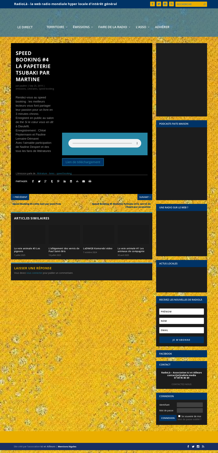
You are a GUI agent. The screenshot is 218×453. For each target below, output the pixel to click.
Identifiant (164, 407)
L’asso (141, 30)
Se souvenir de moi (191, 419)
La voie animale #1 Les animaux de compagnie (131, 253)
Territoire (55, 30)
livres (51, 176)
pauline (23, 88)
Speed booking (46, 91)
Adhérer (162, 30)
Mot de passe (166, 413)
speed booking (64, 176)
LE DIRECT (25, 30)
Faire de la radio (112, 30)
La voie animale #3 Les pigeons (27, 253)
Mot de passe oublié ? (189, 422)
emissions (21, 91)
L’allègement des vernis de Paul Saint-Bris (64, 253)
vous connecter (34, 275)
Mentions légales (67, 449)
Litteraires (32, 91)
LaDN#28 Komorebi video (97, 251)
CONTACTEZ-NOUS (182, 387)
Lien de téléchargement (83, 165)
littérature (42, 176)
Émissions (81, 30)
